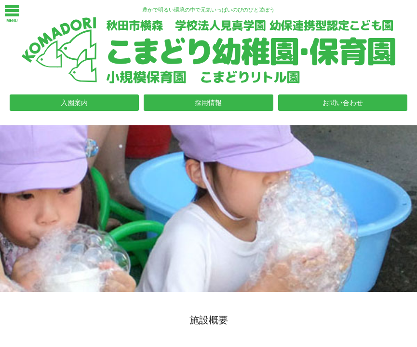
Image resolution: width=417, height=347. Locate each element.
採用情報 (208, 103)
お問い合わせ (343, 103)
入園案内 (74, 103)
